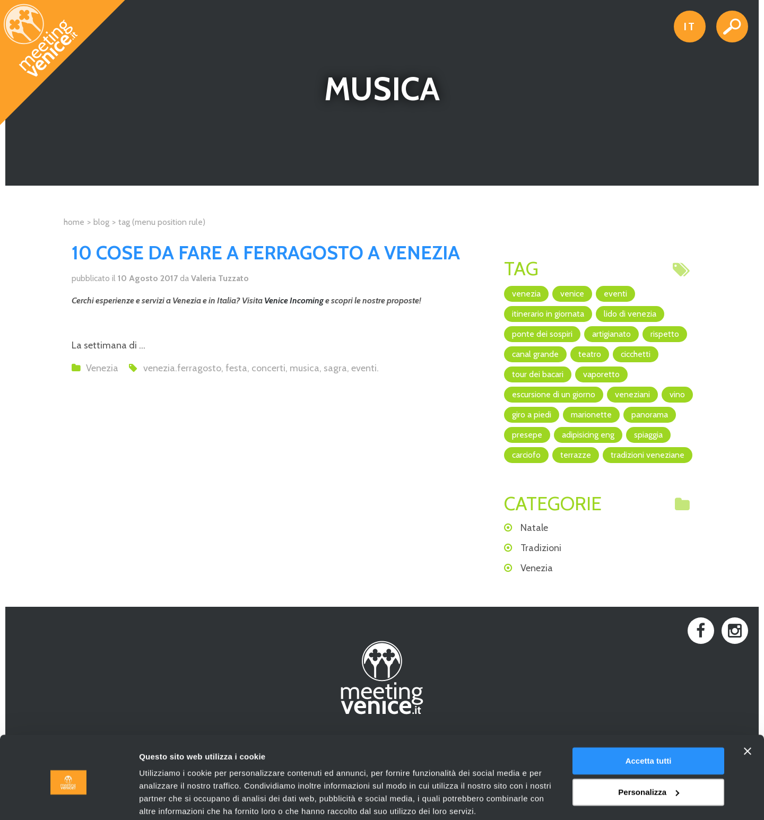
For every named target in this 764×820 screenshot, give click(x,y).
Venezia (102, 368)
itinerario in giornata (548, 314)
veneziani (632, 394)
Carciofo (526, 455)
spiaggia (648, 435)
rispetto (664, 334)
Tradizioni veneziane (647, 455)
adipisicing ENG (588, 435)
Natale (534, 528)
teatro (589, 354)
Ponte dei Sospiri (542, 334)
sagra (335, 368)
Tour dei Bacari (537, 374)
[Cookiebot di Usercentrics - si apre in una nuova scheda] (68, 799)
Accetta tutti (649, 719)
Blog (101, 222)
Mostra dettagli (167, 799)
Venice (572, 294)
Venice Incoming (294, 300)
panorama (649, 414)
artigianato (611, 334)
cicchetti (635, 354)
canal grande (535, 354)
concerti (268, 368)
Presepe (527, 435)
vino (677, 394)
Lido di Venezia (630, 314)
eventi (364, 368)
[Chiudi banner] (747, 709)
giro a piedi (531, 414)
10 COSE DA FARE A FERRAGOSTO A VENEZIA (266, 252)
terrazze (575, 455)
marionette (591, 414)
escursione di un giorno (553, 394)
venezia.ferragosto (182, 368)
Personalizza (648, 750)
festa (236, 368)
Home (74, 222)
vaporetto (601, 374)
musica (304, 368)
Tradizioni (540, 548)
